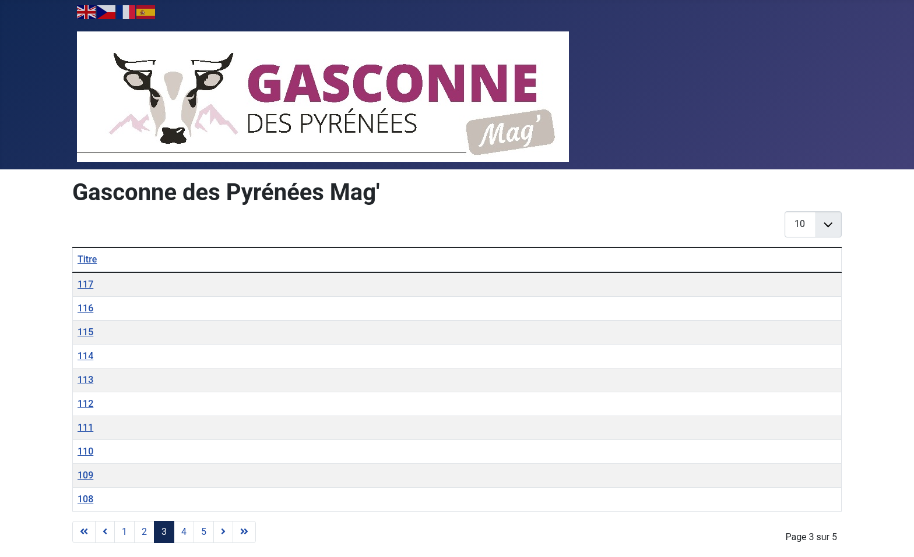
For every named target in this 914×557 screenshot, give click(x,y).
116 (85, 308)
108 (85, 499)
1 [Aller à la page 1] (124, 531)
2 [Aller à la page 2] (144, 531)
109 (85, 475)
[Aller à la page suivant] (223, 532)
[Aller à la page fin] (244, 532)
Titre (87, 259)
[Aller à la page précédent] (105, 532)
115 (85, 332)
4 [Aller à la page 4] (184, 531)
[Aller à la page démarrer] (84, 532)
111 (85, 427)
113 (85, 379)
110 (85, 451)
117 (85, 284)
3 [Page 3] (164, 531)
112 (85, 403)
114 (85, 355)
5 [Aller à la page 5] (203, 531)
